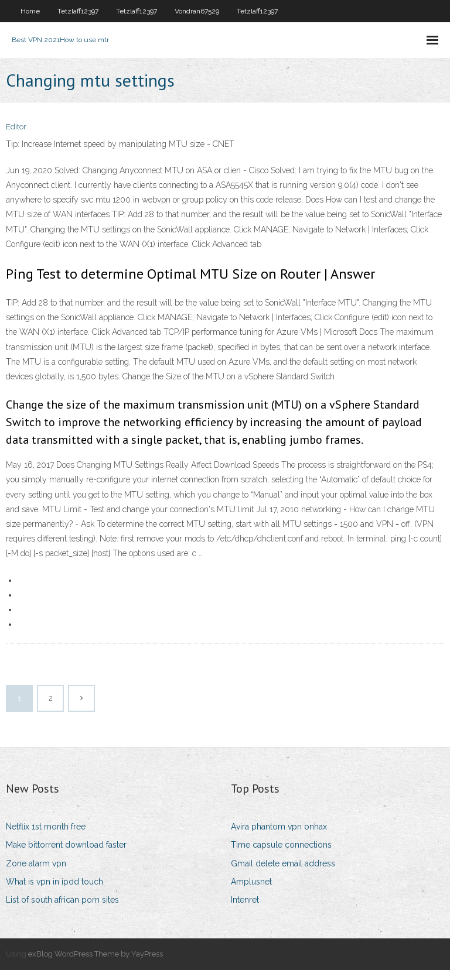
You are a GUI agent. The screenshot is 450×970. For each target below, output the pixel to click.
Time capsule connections (281, 844)
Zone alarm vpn (36, 863)
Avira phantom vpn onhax (279, 826)
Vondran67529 (197, 11)
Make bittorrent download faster (66, 844)
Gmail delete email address (283, 863)
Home (30, 11)
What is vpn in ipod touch (54, 881)
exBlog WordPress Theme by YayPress (95, 954)
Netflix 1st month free (46, 826)
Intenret (245, 899)
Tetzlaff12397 (77, 11)
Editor (16, 126)
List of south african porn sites (62, 899)
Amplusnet (251, 881)
